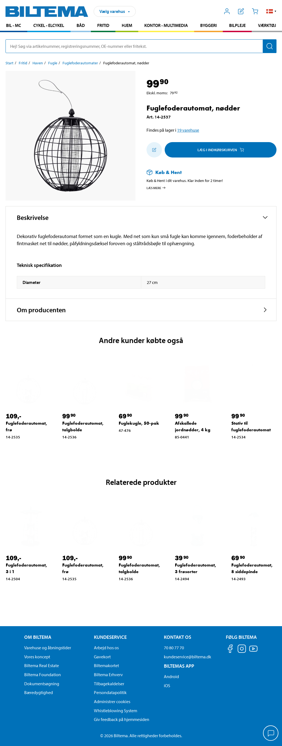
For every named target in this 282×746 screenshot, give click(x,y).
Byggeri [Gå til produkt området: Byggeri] (208, 25)
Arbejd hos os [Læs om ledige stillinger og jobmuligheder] (106, 647)
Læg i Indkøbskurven (220, 149)
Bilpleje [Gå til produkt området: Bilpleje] (237, 25)
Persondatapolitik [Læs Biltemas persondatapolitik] (110, 692)
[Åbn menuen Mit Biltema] (227, 11)
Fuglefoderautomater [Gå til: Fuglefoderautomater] (80, 62)
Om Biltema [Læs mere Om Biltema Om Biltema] (37, 637)
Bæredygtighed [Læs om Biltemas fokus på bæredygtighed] (38, 692)
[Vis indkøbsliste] (241, 11)
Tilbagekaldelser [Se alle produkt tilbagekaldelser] (109, 683)
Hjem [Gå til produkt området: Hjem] (127, 25)
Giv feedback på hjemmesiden (121, 719)
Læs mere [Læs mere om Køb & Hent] (156, 188)
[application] (271, 734)
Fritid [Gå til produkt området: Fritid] (103, 25)
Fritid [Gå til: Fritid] (23, 62)
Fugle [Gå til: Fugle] (52, 62)
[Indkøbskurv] (255, 11)
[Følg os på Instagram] (241, 649)
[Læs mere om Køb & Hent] (206, 172)
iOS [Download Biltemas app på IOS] (167, 685)
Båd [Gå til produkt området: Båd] (81, 25)
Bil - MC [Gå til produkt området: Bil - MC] (13, 25)
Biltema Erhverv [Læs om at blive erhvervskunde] (108, 674)
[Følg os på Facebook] (230, 649)
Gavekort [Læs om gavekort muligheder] (102, 656)
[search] (141, 46)
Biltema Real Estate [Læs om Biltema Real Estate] (41, 665)
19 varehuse (188, 130)
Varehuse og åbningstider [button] (47, 647)
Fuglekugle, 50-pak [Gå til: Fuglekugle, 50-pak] (139, 423)
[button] (271, 11)
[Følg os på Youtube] (253, 651)
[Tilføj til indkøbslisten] (154, 150)
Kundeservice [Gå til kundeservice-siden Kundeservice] (110, 637)
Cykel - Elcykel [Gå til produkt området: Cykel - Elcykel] (48, 25)
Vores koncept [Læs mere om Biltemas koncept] (37, 656)
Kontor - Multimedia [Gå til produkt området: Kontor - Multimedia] (166, 25)
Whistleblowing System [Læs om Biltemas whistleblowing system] (115, 710)
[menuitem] (13, 26)
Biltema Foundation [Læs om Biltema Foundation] (42, 674)
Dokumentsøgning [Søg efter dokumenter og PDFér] (41, 683)
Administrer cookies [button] (112, 701)
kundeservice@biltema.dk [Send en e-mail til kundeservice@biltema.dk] (187, 656)
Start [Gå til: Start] (9, 62)
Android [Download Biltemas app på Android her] (171, 676)
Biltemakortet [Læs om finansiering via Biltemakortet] (106, 665)
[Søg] (269, 46)
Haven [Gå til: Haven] (37, 62)
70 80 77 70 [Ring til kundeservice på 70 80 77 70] (174, 647)
